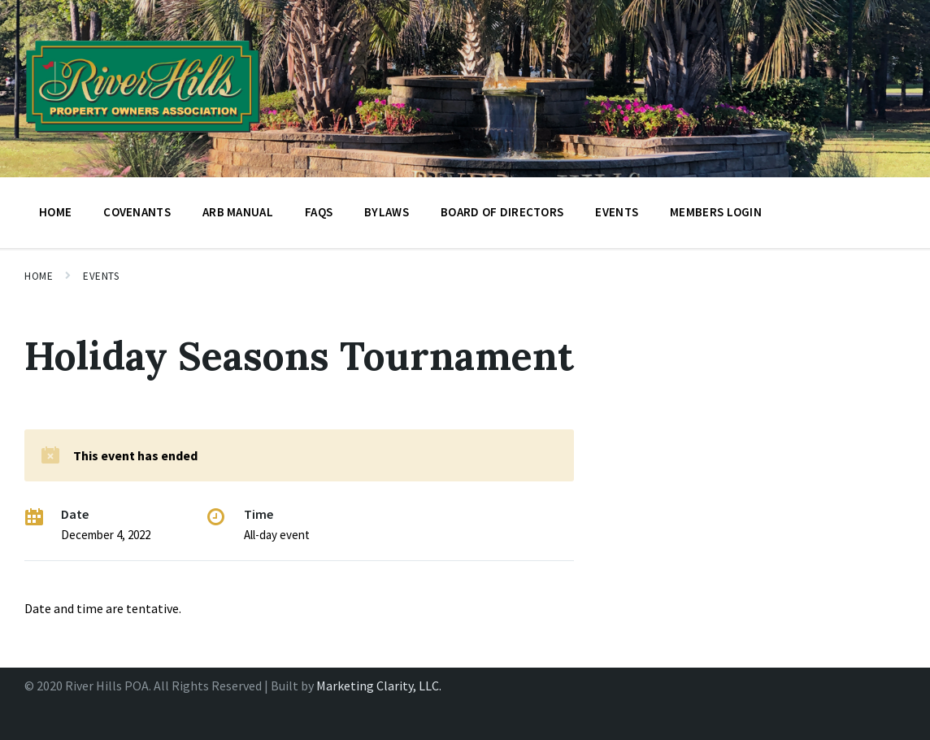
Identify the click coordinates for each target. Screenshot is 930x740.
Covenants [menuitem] (137, 212)
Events (101, 276)
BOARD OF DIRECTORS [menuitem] (502, 212)
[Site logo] (143, 137)
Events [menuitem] (616, 212)
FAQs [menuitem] (318, 212)
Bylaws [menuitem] (386, 212)
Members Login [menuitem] (716, 212)
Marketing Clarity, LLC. (378, 685)
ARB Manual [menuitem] (237, 212)
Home (38, 276)
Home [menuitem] (55, 212)
